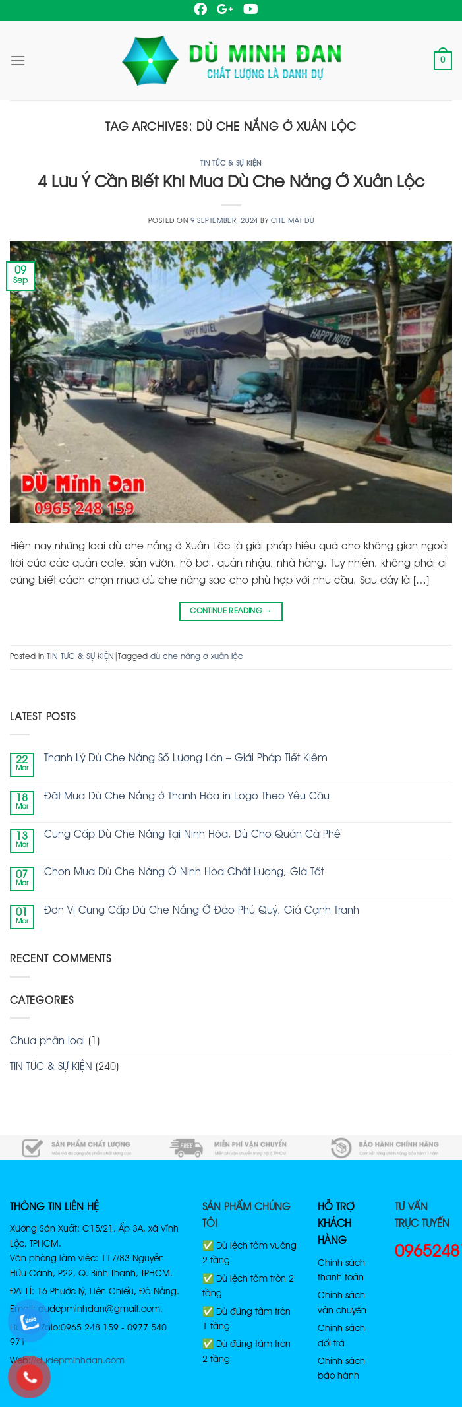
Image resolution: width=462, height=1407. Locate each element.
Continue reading (231, 611)
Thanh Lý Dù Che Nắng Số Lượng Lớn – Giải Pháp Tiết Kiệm (186, 758)
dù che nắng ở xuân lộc (196, 656)
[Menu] (18, 60)
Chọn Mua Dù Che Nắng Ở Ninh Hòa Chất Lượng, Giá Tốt (184, 872)
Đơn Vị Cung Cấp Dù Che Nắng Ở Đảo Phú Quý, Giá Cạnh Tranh (201, 911)
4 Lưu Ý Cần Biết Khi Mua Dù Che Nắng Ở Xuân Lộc (231, 182)
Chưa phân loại (47, 1041)
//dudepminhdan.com (78, 1361)
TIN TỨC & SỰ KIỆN (231, 163)
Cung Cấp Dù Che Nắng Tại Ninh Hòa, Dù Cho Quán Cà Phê (192, 835)
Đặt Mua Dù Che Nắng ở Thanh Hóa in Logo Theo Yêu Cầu (187, 796)
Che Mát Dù (292, 221)
